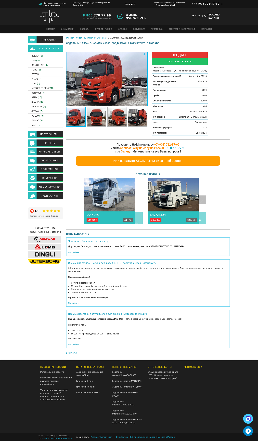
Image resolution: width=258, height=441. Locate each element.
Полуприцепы (49, 134)
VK (187, 373)
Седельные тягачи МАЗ (88, 392)
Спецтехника (49, 160)
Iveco (34, 79)
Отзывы (122, 29)
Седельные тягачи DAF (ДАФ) (127, 387)
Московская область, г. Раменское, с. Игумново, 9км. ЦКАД (169, 4)
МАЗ (33, 125)
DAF (33, 60)
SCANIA (35, 102)
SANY (34, 97)
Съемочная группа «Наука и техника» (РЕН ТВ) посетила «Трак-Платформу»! (112, 263)
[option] (107, 79)
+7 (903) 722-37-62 (205, 3)
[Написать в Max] (248, 419)
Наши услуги (49, 195)
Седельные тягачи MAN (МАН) (127, 381)
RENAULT (36, 92)
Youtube (208, 373)
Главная (50, 29)
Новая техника (49, 178)
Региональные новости (52, 372)
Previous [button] (70, 81)
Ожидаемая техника (49, 187)
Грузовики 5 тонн (84, 381)
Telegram (197, 373)
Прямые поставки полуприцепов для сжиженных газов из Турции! (107, 313)
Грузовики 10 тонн (85, 387)
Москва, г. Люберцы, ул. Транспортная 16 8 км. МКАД (91, 4)
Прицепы (49, 142)
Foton (35, 74)
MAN (34, 83)
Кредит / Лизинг (103, 29)
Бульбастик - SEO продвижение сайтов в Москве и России (145, 437)
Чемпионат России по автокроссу (88, 241)
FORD (34, 69)
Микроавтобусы (49, 151)
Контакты (206, 29)
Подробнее (73, 252)
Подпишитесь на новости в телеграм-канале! (54, 4)
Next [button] (142, 81)
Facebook (197, 381)
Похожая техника (180, 61)
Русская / (95, 437)
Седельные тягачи (85, 38)
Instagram (187, 381)
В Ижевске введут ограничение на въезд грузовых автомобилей (56, 380)
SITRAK (35, 111)
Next (202, 199)
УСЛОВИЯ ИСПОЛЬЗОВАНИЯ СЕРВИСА (55, 438)
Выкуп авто (139, 29)
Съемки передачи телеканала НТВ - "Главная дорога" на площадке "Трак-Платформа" (163, 375)
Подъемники (49, 169)
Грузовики (49, 39)
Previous (88, 199)
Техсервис (157, 29)
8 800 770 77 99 (175, 148)
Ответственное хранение (182, 29)
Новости (84, 29)
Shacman (101, 38)
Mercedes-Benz (40, 88)
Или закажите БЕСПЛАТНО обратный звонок (147, 161)
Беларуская (106, 437)
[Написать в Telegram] (248, 431)
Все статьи (71, 353)
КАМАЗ (35, 120)
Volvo (35, 115)
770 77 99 (97, 15)
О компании (67, 29)
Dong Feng (37, 65)
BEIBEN (35, 56)
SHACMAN (36, 106)
